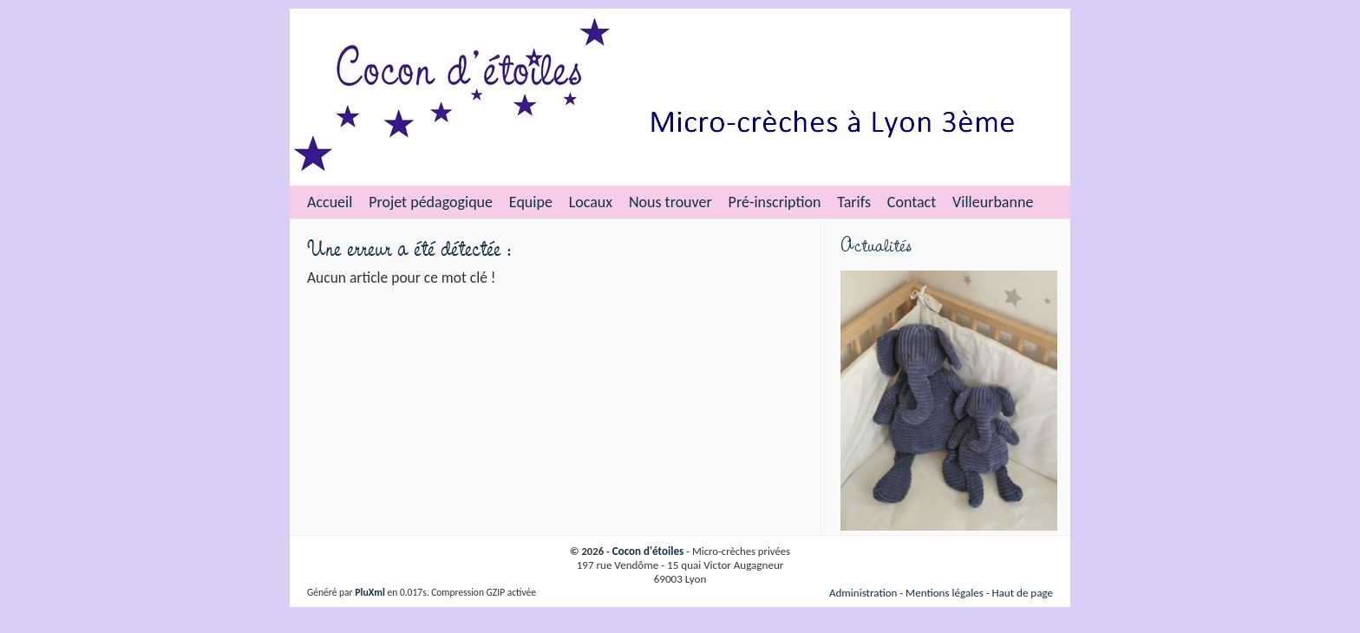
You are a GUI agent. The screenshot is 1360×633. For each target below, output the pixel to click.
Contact (911, 202)
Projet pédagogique (431, 202)
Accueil (329, 202)
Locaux (590, 202)
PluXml (370, 592)
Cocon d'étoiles (649, 551)
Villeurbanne (992, 202)
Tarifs (854, 202)
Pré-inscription (775, 202)
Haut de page (1022, 593)
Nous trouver (670, 202)
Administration (863, 593)
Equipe (530, 202)
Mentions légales (945, 593)
